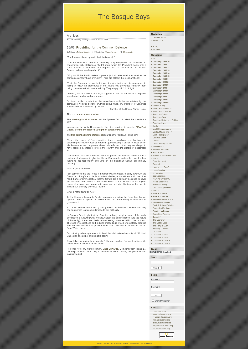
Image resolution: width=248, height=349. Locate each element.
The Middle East (160, 223)
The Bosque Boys (124, 16)
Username (155, 279)
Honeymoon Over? (161, 167)
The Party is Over (160, 226)
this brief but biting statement (87, 135)
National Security (83, 52)
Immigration (158, 173)
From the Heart (159, 161)
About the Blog (159, 105)
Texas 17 (157, 217)
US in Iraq (157, 232)
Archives (156, 49)
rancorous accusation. (88, 114)
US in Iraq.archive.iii (161, 240)
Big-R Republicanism (162, 129)
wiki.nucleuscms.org (161, 320)
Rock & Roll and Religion (163, 205)
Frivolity (156, 158)
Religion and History (161, 202)
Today (155, 46)
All (154, 58)
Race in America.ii (160, 196)
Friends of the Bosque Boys (164, 155)
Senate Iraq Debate (161, 211)
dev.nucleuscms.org (161, 329)
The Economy (159, 220)
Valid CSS (139, 343)
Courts (155, 141)
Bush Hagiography (161, 135)
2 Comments (128, 52)
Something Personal (161, 214)
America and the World (162, 108)
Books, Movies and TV (162, 132)
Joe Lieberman (159, 176)
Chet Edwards (110, 249)
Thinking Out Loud (160, 229)
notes (84, 119)
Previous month (159, 38)
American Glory (159, 117)
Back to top (148, 343)
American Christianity (162, 111)
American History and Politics (165, 120)
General (156, 164)
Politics (156, 191)
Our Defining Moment (162, 188)
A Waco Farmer (111, 52)
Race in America (160, 193)
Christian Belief (159, 138)
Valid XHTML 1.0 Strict (127, 343)
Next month (158, 41)
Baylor (155, 126)
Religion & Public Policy (163, 199)
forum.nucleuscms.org (162, 317)
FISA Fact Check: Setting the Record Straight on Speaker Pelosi (106, 128)
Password (155, 287)
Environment (158, 147)
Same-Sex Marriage (161, 208)
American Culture (160, 114)
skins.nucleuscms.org (162, 323)
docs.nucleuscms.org (162, 314)
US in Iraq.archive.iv (161, 243)
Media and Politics (160, 182)
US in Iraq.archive (160, 235)
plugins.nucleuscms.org (163, 326)
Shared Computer (162, 301)
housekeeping (159, 170)
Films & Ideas (158, 152)
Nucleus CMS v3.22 (111, 343)
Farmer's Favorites (161, 149)
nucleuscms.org (159, 311)
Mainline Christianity (161, 179)
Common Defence (101, 47)
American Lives (159, 123)
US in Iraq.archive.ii (161, 237)
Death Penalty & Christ (162, 144)
